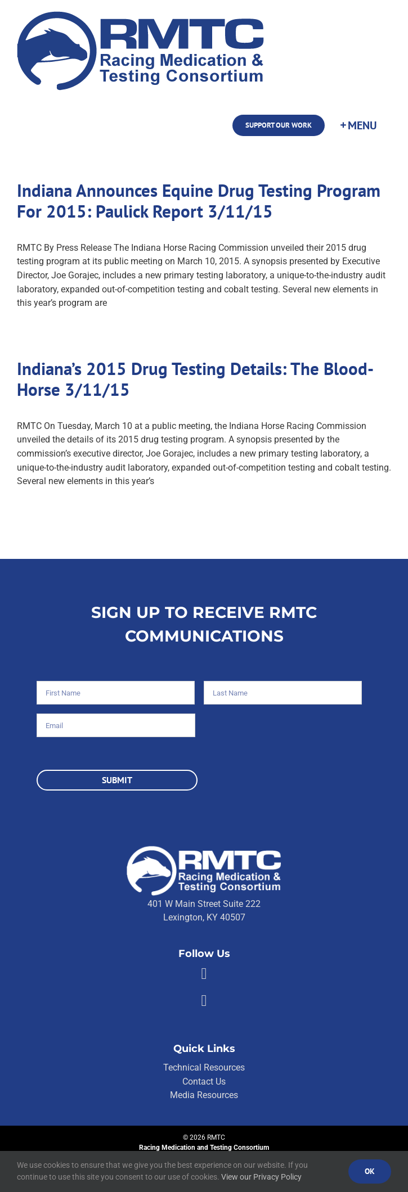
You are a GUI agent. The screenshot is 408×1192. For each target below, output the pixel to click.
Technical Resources (204, 1067)
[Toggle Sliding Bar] (358, 125)
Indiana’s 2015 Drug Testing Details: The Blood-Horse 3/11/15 (195, 379)
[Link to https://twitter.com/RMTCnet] (204, 1001)
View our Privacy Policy (261, 1176)
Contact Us (204, 1081)
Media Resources (204, 1095)
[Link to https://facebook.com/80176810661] (204, 974)
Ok (370, 1171)
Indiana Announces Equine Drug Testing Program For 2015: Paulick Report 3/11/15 (198, 201)
